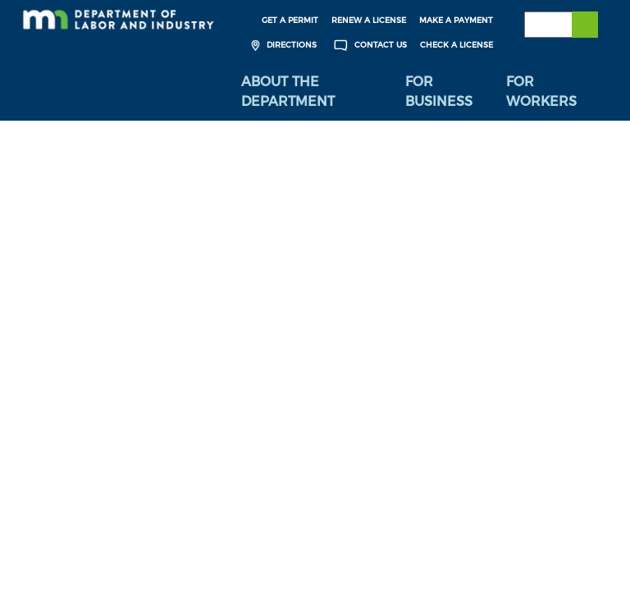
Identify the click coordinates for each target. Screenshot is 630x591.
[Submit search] (585, 24)
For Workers (541, 91)
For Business (438, 91)
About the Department (288, 91)
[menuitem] (311, 92)
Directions (282, 45)
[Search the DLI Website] (561, 24)
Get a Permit (290, 20)
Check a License (456, 44)
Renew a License (368, 20)
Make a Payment (456, 20)
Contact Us (368, 45)
